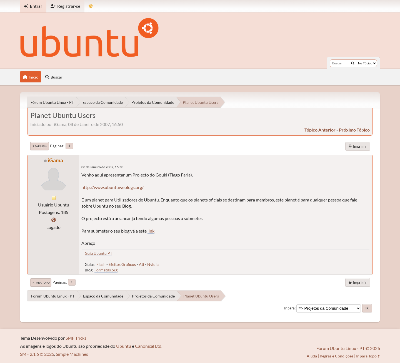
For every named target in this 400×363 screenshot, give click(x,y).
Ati (141, 264)
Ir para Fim (39, 146)
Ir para (289, 308)
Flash (101, 264)
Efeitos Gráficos (122, 264)
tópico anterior (320, 129)
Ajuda (312, 356)
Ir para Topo (41, 282)
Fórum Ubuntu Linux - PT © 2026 (348, 348)
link (151, 230)
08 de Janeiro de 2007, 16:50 (102, 167)
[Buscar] (352, 63)
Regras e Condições (336, 356)
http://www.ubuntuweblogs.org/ (112, 187)
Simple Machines (72, 354)
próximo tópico (354, 129)
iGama (55, 160)
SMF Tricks (76, 338)
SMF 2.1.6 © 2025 (37, 354)
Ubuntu (123, 346)
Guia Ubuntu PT (98, 253)
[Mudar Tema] (90, 6)
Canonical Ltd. (148, 346)
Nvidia (153, 264)
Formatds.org (106, 270)
